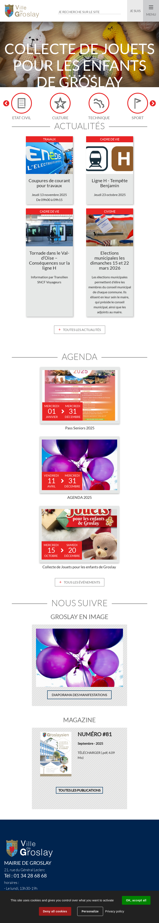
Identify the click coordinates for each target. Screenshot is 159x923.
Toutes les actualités (82, 330)
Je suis (135, 11)
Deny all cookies (55, 911)
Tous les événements (82, 582)
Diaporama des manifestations (79, 695)
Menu (151, 14)
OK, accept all (136, 900)
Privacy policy (114, 911)
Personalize (90, 911)
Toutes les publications (79, 790)
